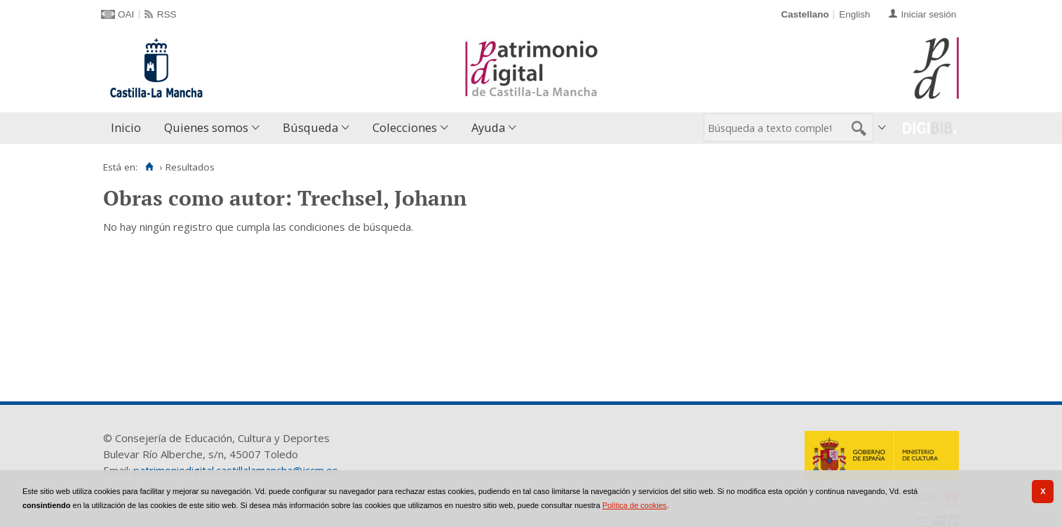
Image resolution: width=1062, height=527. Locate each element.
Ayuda (488, 127)
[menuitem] (129, 128)
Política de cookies (635, 505)
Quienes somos (206, 127)
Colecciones (404, 127)
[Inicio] (149, 167)
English (854, 14)
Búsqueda (310, 127)
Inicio (126, 127)
